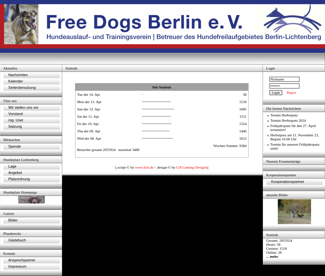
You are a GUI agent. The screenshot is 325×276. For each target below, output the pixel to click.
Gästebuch (17, 240)
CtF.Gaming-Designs (191, 167)
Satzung (15, 126)
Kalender (15, 81)
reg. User (15, 120)
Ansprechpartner (21, 260)
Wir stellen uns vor (23, 107)
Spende (14, 146)
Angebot (15, 173)
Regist (291, 92)
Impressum (17, 266)
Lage (12, 166)
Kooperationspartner (287, 182)
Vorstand (15, 114)
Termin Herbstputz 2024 (288, 120)
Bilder (13, 220)
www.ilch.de (144, 167)
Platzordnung (19, 179)
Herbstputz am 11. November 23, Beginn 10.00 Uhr (295, 137)
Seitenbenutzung (22, 87)
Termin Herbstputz (284, 115)
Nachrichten (18, 75)
